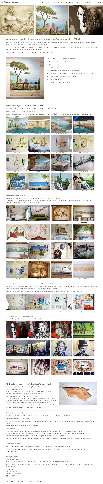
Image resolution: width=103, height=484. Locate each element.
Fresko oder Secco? (11, 451)
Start (42, 3)
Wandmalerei (58, 3)
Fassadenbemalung (88, 3)
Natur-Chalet (83, 214)
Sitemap (39, 481)
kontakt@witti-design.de (13, 474)
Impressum (10, 481)
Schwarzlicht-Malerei (72, 3)
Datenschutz (21, 481)
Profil (48, 3)
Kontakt (99, 3)
